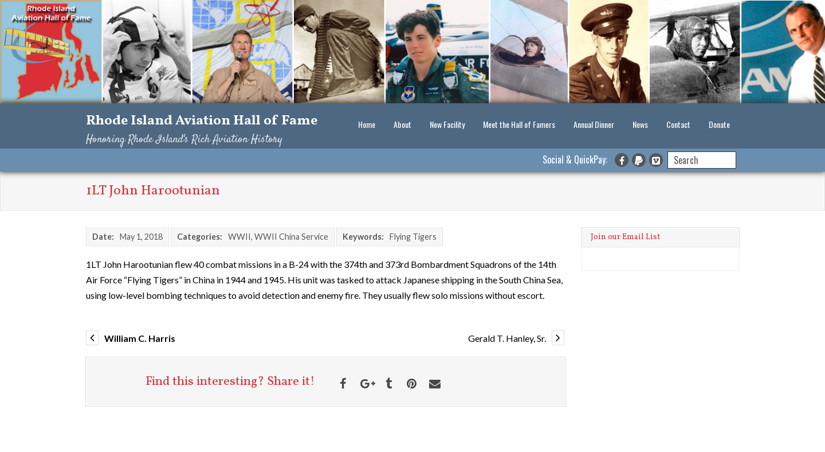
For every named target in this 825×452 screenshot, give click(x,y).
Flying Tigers (413, 236)
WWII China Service (291, 236)
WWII (239, 236)
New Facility (447, 124)
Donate (719, 124)
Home (366, 124)
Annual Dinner (593, 124)
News (640, 124)
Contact (678, 124)
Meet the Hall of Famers (519, 124)
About (402, 124)
